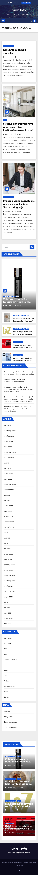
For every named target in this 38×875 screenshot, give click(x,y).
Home (19, 870)
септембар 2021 (10, 592)
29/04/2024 (9, 57)
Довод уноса (8, 717)
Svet (5, 676)
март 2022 (8, 559)
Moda (6, 665)
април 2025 (8, 441)
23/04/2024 (9, 134)
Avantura (7, 643)
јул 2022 (7, 538)
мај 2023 (7, 500)
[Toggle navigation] (17, 21)
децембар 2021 (9, 575)
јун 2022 (7, 543)
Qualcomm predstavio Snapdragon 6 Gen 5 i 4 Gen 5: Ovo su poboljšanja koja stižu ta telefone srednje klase (18, 399)
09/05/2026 (9, 305)
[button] (31, 21)
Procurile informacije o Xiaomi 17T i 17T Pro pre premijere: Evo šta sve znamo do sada (18, 409)
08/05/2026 (11, 787)
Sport (6, 670)
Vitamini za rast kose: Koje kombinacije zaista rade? (19, 784)
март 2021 (8, 613)
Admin (18, 57)
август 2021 (8, 597)
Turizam (7, 681)
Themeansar (19, 865)
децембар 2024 (10, 452)
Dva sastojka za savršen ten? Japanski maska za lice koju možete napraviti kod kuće (18, 389)
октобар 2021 (9, 586)
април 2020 (8, 618)
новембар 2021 (9, 581)
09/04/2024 (9, 211)
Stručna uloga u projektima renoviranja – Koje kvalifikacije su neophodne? (18, 127)
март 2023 (8, 511)
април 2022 (8, 554)
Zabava (6, 697)
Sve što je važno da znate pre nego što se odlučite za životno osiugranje (19, 204)
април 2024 (8, 474)
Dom (5, 119)
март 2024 (8, 479)
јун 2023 (7, 495)
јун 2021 (7, 602)
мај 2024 (7, 468)
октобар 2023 (9, 490)
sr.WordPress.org (10, 727)
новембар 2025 (10, 431)
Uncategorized (9, 686)
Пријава (7, 711)
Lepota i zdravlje (9, 46)
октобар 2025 (9, 436)
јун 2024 (7, 463)
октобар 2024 (9, 458)
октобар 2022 (9, 522)
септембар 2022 (10, 527)
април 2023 (8, 506)
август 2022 (8, 533)
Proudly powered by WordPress (12, 862)
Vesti (17, 296)
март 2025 (8, 447)
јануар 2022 (8, 570)
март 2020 (8, 624)
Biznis (15, 341)
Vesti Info (19, 10)
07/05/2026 (11, 832)
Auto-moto (8, 638)
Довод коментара (10, 722)
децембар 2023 (10, 484)
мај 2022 (7, 549)
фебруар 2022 (9, 565)
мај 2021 (7, 608)
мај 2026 (7, 425)
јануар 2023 (8, 516)
